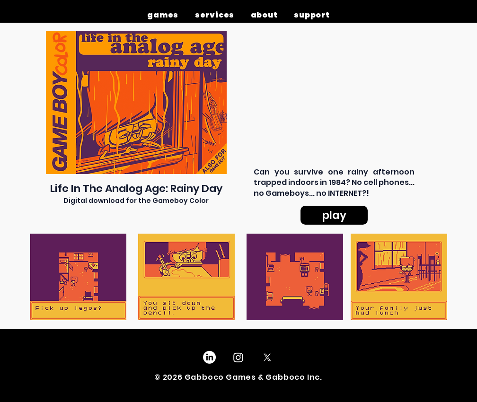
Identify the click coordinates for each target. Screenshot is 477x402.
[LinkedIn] (209, 357)
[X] (267, 357)
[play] (334, 215)
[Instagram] (238, 357)
